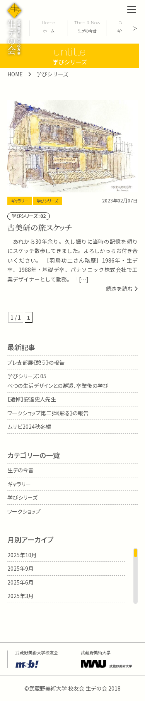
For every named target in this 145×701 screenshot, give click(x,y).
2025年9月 (20, 568)
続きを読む (122, 288)
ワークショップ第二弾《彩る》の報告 (48, 413)
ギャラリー (19, 201)
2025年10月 (22, 555)
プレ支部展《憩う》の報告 (36, 362)
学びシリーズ (47, 201)
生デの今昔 (20, 470)
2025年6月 (20, 582)
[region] (72, 576)
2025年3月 (20, 596)
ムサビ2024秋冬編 (29, 426)
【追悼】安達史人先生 (31, 399)
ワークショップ (24, 511)
